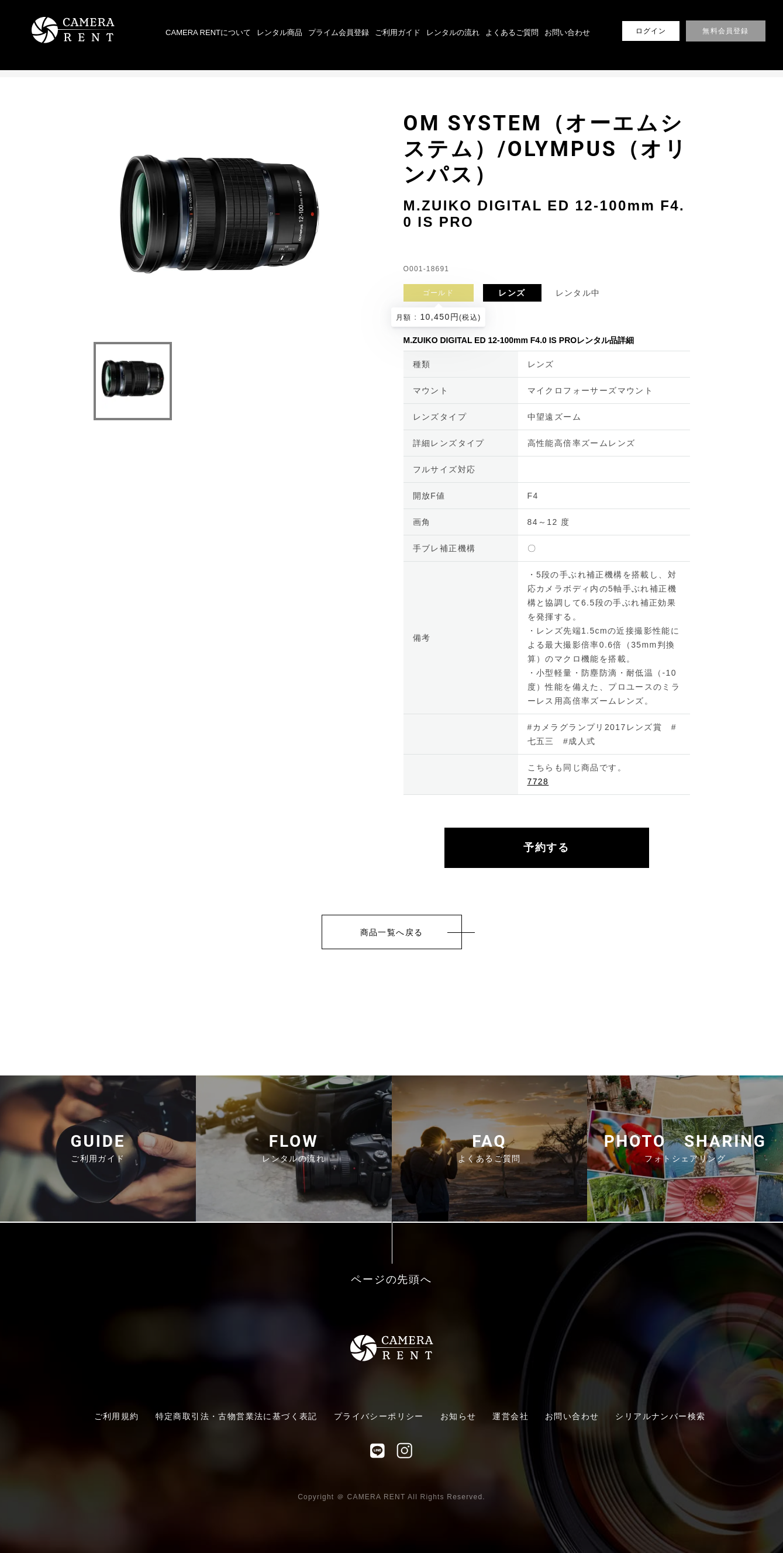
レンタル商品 (279, 32)
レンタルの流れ (453, 32)
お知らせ (458, 1416)
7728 (538, 781)
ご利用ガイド (397, 32)
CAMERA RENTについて (208, 32)
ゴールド (438, 293)
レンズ (511, 293)
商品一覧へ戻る (391, 932)
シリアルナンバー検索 (660, 1416)
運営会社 (510, 1416)
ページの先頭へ (391, 1280)
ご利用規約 (116, 1416)
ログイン (651, 31)
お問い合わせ (567, 32)
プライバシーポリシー (379, 1416)
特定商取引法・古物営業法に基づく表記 (237, 1416)
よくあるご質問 (512, 32)
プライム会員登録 (338, 32)
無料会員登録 (725, 31)
